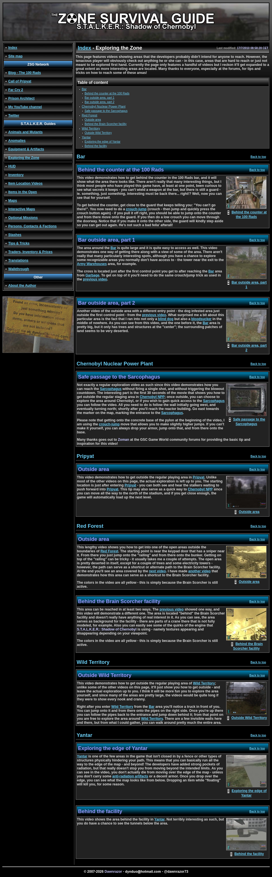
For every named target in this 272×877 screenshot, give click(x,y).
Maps (12, 201)
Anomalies (17, 141)
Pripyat (198, 477)
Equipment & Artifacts (26, 149)
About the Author (22, 286)
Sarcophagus (111, 389)
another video (199, 571)
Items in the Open (22, 192)
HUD (12, 166)
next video (157, 571)
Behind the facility (96, 145)
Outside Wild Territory (98, 132)
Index (12, 48)
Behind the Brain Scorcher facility (105, 124)
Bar (84, 89)
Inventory (16, 175)
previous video (95, 279)
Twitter (13, 116)
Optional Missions (23, 218)
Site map (15, 56)
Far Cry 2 (15, 90)
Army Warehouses (92, 264)
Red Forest (89, 115)
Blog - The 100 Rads (24, 73)
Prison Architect (21, 98)
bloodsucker (201, 319)
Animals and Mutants (25, 132)
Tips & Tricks (18, 243)
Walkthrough (18, 269)
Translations (18, 260)
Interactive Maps (21, 209)
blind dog (165, 319)
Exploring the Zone (23, 158)
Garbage (92, 275)
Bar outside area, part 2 (99, 102)
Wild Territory (91, 128)
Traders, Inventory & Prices (30, 252)
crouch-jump (136, 209)
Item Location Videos (25, 183)
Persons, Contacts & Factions (32, 226)
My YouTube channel (25, 107)
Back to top (258, 156)
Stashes (14, 235)
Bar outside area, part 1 (99, 97)
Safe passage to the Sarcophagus (106, 110)
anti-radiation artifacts (130, 776)
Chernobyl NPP (152, 397)
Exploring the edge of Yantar (102, 141)
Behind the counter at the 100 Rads (107, 93)
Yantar (86, 137)
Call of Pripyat (19, 81)
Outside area (93, 119)
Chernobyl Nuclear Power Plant (103, 106)
